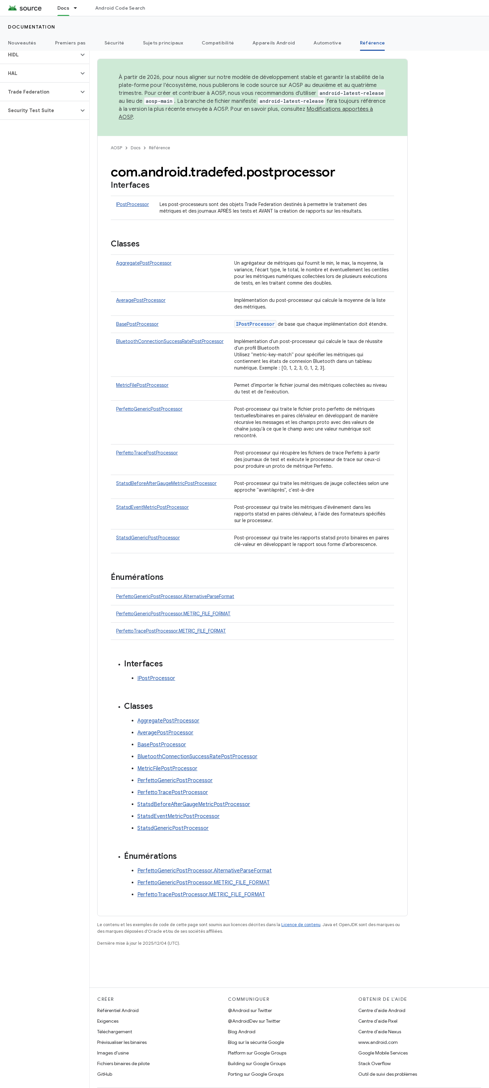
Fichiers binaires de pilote (123, 1063)
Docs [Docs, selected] (63, 8)
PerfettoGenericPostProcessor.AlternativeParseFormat (175, 596)
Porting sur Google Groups (256, 1074)
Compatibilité (218, 43)
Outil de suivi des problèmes (387, 1074)
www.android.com (378, 1042)
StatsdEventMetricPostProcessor (152, 507)
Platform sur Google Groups (257, 1053)
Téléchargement (114, 1032)
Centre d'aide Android (381, 1010)
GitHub (104, 1074)
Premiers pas (70, 43)
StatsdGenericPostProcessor (148, 538)
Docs (135, 148)
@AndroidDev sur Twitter (254, 1021)
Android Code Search (120, 8)
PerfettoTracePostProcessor (147, 453)
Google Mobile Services (383, 1053)
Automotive (327, 43)
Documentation (31, 27)
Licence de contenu (300, 924)
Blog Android (241, 1032)
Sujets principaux (163, 43)
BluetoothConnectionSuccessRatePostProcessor (170, 341)
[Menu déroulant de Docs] (78, 8)
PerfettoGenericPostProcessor (149, 409)
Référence (159, 148)
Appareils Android (273, 43)
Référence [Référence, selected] (372, 43)
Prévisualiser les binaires (122, 1042)
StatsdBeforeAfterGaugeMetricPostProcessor (166, 483)
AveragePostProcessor (141, 300)
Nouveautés (22, 43)
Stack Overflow (374, 1063)
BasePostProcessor (137, 324)
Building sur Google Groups (257, 1063)
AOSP (116, 148)
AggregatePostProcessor (144, 263)
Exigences (107, 1021)
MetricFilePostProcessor (142, 385)
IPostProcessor (132, 204)
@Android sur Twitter (250, 1010)
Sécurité (114, 43)
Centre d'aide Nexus (379, 1032)
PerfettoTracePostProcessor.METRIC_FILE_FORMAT (171, 631)
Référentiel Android (118, 1010)
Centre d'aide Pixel (377, 1021)
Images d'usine (113, 1053)
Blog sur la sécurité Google (256, 1042)
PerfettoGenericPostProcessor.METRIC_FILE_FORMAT (173, 614)
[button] (39, 54)
